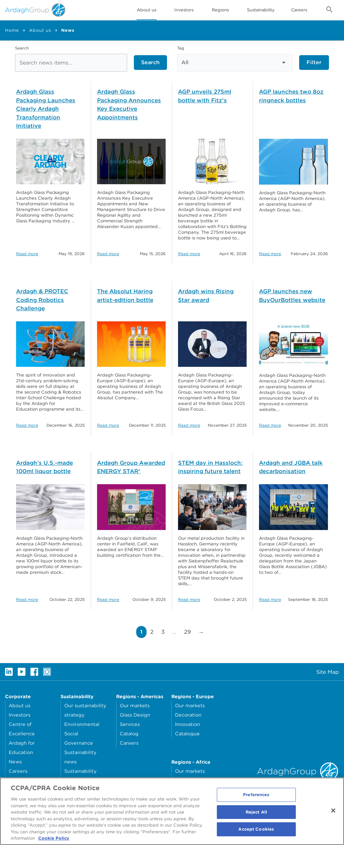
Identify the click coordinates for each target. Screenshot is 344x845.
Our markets (135, 705)
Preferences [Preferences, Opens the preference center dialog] (256, 799)
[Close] (333, 815)
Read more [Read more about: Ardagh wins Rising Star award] (189, 425)
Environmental (81, 724)
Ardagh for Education (22, 747)
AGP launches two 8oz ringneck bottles (291, 96)
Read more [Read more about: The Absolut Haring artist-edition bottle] (108, 425)
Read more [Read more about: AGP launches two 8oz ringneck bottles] (270, 253)
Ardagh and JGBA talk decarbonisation (291, 467)
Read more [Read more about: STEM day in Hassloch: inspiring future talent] (189, 599)
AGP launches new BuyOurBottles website (292, 295)
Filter (314, 62)
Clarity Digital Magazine (203, 780)
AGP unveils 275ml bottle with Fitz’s (204, 96)
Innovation (187, 724)
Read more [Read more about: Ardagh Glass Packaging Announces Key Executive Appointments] (108, 253)
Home (12, 30)
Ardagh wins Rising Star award (206, 295)
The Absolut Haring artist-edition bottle (125, 295)
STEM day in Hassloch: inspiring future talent (210, 467)
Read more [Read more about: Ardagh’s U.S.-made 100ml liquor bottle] (27, 599)
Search (22, 47)
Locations (20, 780)
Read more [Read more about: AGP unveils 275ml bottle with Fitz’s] (189, 253)
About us (40, 30)
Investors (183, 9)
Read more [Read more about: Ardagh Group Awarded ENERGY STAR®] (108, 599)
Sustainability (261, 9)
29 (189, 631)
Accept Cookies (256, 834)
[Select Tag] (234, 63)
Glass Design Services (135, 719)
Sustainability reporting (80, 775)
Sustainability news (80, 756)
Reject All (256, 816)
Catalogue (187, 733)
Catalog (129, 733)
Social (71, 733)
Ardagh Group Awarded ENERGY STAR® (131, 467)
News (15, 761)
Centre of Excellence (22, 728)
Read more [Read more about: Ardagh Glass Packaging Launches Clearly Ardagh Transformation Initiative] (27, 253)
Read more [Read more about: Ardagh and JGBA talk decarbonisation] (270, 599)
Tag (180, 47)
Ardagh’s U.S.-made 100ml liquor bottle (44, 467)
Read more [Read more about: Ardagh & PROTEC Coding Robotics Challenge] (27, 425)
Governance (78, 743)
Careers (299, 9)
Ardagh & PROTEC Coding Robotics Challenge (42, 300)
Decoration (188, 715)
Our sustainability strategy (85, 710)
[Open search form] (329, 10)
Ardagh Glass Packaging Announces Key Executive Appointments (129, 104)
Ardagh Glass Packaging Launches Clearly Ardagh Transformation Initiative (45, 108)
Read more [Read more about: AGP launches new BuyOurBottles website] (270, 425)
